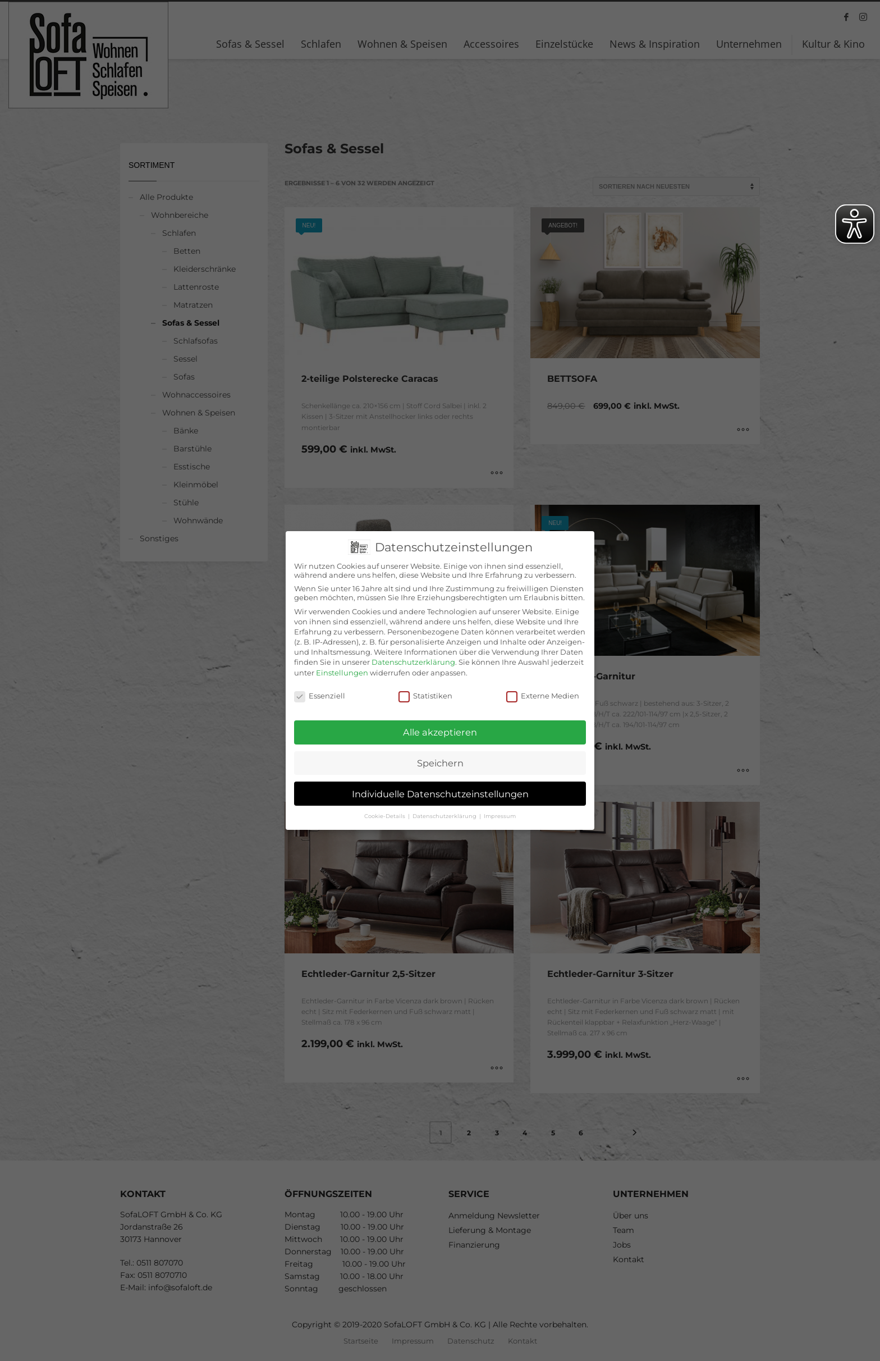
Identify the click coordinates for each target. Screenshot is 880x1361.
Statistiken (425, 685)
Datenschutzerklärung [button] (445, 806)
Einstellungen (342, 662)
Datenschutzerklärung (413, 651)
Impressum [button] (500, 806)
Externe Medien (542, 685)
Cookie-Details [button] (385, 806)
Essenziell (319, 685)
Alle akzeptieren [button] (440, 722)
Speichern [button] (440, 753)
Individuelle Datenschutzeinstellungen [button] (440, 783)
